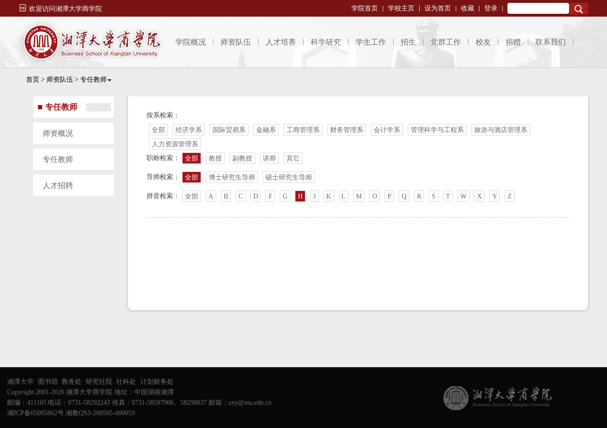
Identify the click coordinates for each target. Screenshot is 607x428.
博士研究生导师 (232, 177)
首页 (32, 79)
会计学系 (387, 129)
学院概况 (190, 42)
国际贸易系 (229, 129)
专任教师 (95, 79)
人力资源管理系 (175, 144)
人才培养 (281, 42)
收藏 (467, 8)
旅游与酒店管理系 (500, 129)
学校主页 (401, 8)
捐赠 (513, 42)
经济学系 (188, 129)
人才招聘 (58, 185)
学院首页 (364, 8)
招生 (408, 42)
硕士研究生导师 (289, 177)
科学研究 (326, 42)
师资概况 (58, 133)
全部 (158, 129)
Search (578, 9)
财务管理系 (346, 129)
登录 (490, 8)
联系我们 (550, 42)
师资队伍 (236, 42)
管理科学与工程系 (437, 129)
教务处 (72, 381)
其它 (293, 158)
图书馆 (48, 381)
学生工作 (371, 42)
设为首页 (437, 8)
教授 (215, 158)
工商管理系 (303, 129)
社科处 (126, 381)
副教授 (242, 158)
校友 (483, 42)
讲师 (269, 158)
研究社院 (99, 381)
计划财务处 (157, 381)
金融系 (266, 129)
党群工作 (446, 42)
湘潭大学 (20, 381)
